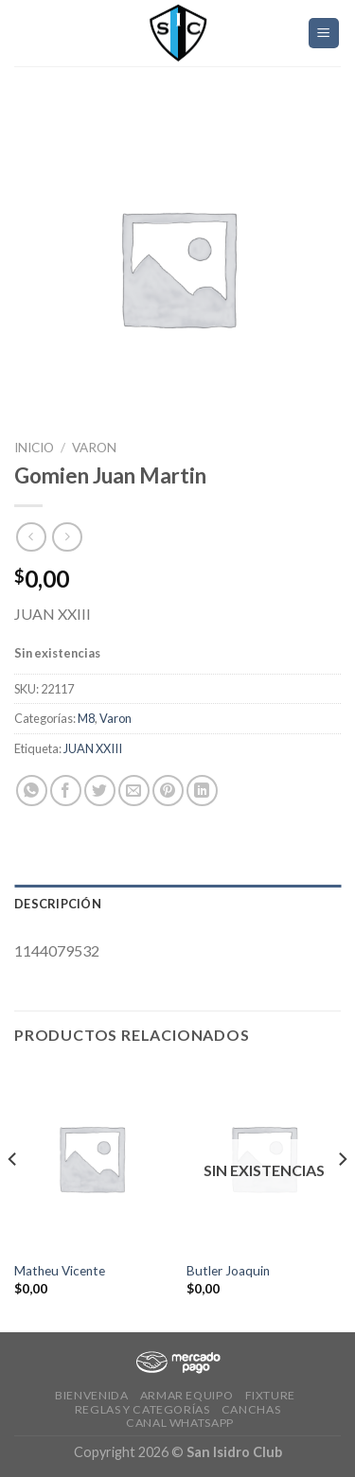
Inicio (34, 447)
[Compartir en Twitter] (99, 790)
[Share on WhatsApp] (31, 790)
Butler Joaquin (228, 1270)
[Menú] (324, 33)
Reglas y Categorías (142, 1409)
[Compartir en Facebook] (65, 790)
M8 (86, 718)
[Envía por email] (134, 790)
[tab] (177, 904)
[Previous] (13, 1197)
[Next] (341, 1197)
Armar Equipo (186, 1395)
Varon (94, 447)
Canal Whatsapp (180, 1422)
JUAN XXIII (92, 748)
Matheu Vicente (59, 1270)
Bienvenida (91, 1395)
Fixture (270, 1395)
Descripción (57, 903)
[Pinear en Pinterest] (168, 790)
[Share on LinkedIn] (202, 790)
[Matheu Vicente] (91, 1157)
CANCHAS (251, 1409)
